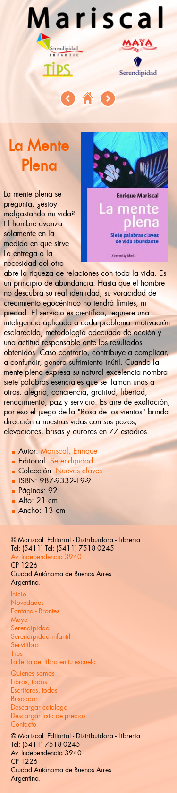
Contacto (23, 724)
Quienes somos (33, 673)
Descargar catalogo (39, 707)
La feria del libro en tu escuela (53, 662)
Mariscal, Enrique (69, 451)
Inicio (18, 594)
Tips (17, 653)
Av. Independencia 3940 (46, 557)
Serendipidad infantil (40, 636)
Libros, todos (29, 681)
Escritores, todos (34, 690)
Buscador (24, 698)
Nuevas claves (79, 471)
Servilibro (25, 645)
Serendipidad (71, 461)
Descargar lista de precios (48, 715)
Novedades (27, 602)
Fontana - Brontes (35, 611)
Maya (19, 619)
